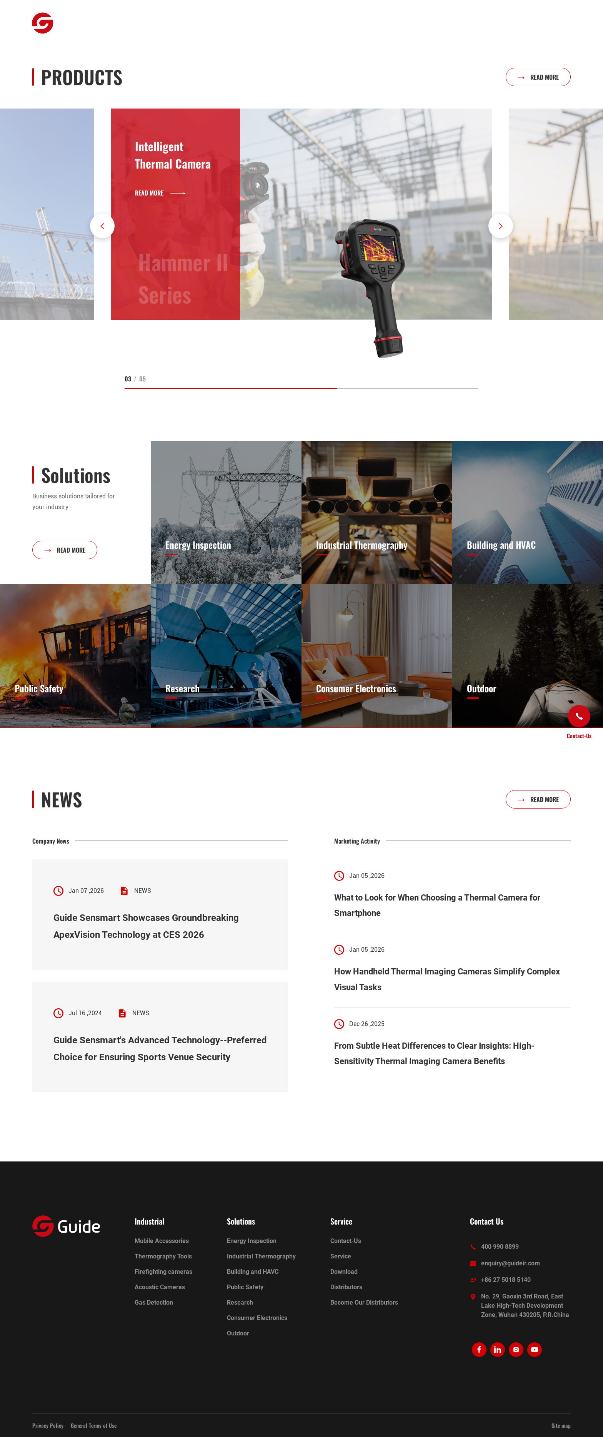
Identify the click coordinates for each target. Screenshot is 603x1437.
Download (344, 1271)
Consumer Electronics (257, 1318)
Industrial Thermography (261, 1256)
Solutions (291, 23)
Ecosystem (245, 23)
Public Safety (245, 1287)
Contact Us (486, 1221)
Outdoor (156, 23)
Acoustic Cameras (160, 1287)
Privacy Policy (47, 1425)
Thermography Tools (163, 1256)
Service (376, 23)
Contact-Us (345, 1241)
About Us (334, 23)
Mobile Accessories (162, 1241)
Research (240, 1302)
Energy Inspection (252, 1241)
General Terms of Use (94, 1425)
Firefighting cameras (163, 1271)
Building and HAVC (252, 1271)
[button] (102, 226)
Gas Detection (154, 1302)
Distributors (346, 1287)
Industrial (199, 23)
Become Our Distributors (364, 1302)
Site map (561, 1425)
